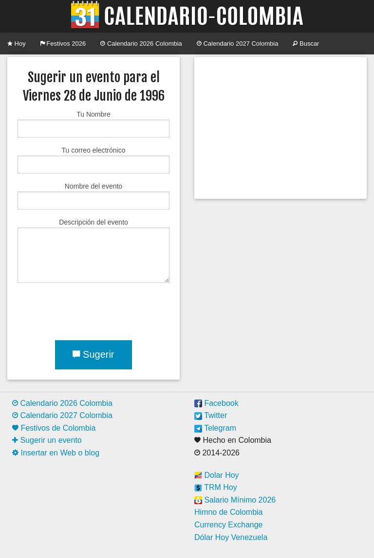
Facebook (216, 403)
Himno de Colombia (228, 512)
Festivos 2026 (63, 43)
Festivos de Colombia (53, 428)
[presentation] (92, 310)
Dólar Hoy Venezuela (230, 537)
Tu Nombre (93, 124)
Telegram (215, 428)
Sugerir (93, 354)
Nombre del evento (93, 195)
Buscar (306, 43)
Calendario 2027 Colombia (238, 43)
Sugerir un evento (47, 440)
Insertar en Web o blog (55, 453)
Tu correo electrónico (93, 160)
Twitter (210, 415)
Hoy (16, 43)
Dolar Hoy (216, 475)
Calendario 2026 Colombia (141, 43)
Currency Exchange (228, 525)
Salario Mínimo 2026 (235, 500)
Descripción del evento (93, 250)
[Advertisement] (280, 128)
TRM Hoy (215, 487)
